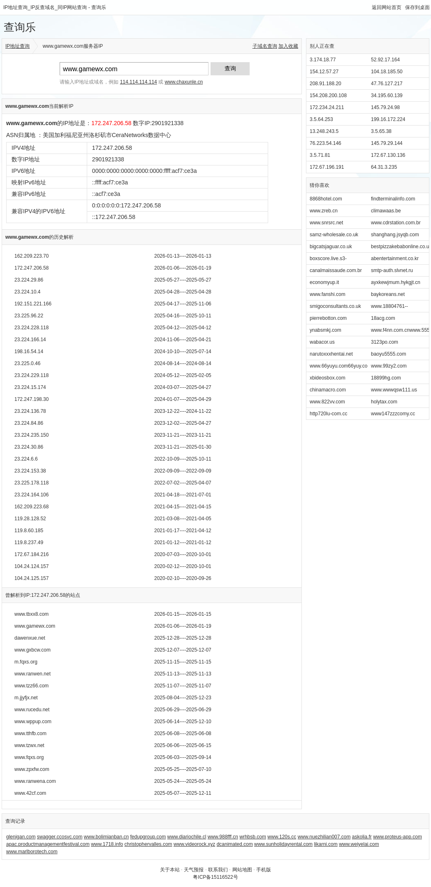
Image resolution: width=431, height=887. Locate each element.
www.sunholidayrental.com (283, 844)
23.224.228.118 (31, 328)
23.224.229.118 (31, 375)
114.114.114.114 (138, 82)
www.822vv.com (327, 402)
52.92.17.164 (385, 60)
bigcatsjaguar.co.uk (331, 246)
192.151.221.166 (32, 304)
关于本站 (170, 870)
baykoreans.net (388, 294)
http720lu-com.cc (328, 414)
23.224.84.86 (28, 423)
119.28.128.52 (30, 518)
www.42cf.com (30, 793)
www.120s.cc (281, 837)
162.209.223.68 (31, 507)
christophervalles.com (148, 844)
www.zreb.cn (324, 211)
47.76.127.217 (387, 83)
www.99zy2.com (389, 366)
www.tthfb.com (30, 733)
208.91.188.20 (325, 83)
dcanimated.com (235, 844)
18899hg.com (386, 378)
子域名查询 (265, 46)
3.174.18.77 (323, 60)
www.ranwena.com (35, 781)
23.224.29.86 (28, 280)
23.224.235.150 (31, 435)
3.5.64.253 (321, 119)
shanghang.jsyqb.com (395, 234)
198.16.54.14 (28, 351)
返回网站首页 (386, 7)
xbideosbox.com (327, 378)
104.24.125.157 (31, 578)
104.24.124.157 (31, 566)
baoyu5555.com (388, 354)
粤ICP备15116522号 (215, 877)
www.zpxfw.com (31, 769)
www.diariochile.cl (186, 837)
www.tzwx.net (29, 745)
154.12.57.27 (324, 71)
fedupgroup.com (148, 837)
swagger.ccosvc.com (60, 837)
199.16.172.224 (388, 119)
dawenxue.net (29, 638)
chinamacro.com (328, 390)
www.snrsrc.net (326, 223)
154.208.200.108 (328, 95)
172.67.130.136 (388, 155)
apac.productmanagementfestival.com (48, 844)
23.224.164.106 (31, 495)
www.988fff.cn (223, 837)
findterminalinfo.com (393, 199)
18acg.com (383, 318)
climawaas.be (386, 211)
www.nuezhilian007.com (324, 837)
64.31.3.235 (384, 167)
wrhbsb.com (252, 837)
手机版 (263, 870)
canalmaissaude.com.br (336, 270)
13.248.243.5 (324, 131)
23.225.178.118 (31, 483)
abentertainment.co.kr (395, 258)
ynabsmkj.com (325, 330)
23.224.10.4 (27, 292)
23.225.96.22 (28, 316)
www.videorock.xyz (194, 844)
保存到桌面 (417, 7)
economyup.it (324, 282)
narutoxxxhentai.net (331, 354)
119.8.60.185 (28, 530)
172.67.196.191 (327, 167)
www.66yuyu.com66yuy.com (341, 366)
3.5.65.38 (381, 131)
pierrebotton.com (328, 318)
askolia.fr (362, 837)
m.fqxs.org (25, 662)
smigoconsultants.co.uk (335, 306)
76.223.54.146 (325, 143)
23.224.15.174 (30, 387)
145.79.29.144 (387, 143)
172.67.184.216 (31, 554)
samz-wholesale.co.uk (334, 234)
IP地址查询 (17, 46)
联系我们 (218, 870)
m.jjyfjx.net (26, 698)
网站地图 (242, 870)
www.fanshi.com (327, 294)
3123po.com (384, 342)
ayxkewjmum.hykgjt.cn (395, 282)
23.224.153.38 (30, 471)
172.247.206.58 (31, 268)
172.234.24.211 (327, 107)
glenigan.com (20, 837)
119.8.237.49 (28, 542)
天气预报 (194, 870)
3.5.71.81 (320, 155)
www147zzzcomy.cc (393, 414)
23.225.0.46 (27, 363)
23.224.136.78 (30, 411)
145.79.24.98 (385, 107)
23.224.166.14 (30, 339)
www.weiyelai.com (359, 844)
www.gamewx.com (34, 626)
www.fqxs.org (29, 757)
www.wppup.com (32, 721)
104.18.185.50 (387, 71)
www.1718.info (107, 844)
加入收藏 (288, 46)
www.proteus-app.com (397, 837)
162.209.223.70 (31, 256)
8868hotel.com (326, 199)
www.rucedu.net (31, 709)
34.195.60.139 (387, 95)
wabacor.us (322, 342)
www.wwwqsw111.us (394, 390)
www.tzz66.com (31, 686)
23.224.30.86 (28, 447)
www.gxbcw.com (32, 650)
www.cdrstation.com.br (396, 223)
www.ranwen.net (32, 674)
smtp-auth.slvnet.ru (392, 270)
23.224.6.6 (26, 459)
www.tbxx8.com (31, 614)
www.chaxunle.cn (184, 82)
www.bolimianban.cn (106, 837)
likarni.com (325, 844)
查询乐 (20, 27)
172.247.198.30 (31, 399)
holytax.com (384, 402)
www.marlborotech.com (32, 851)
